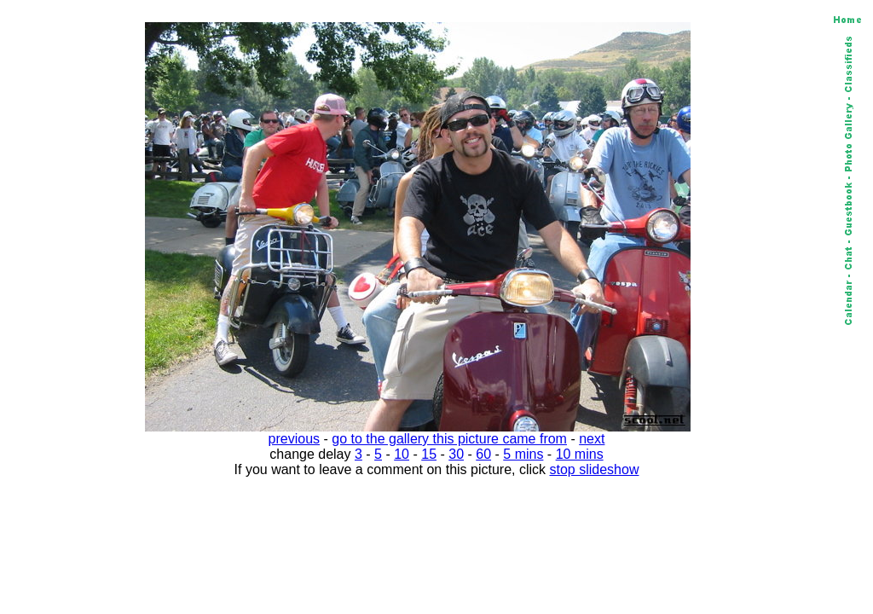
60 (483, 454)
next (591, 439)
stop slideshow (594, 469)
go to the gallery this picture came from (449, 439)
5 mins (523, 454)
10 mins (580, 454)
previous (294, 439)
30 (456, 454)
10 (401, 454)
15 (428, 454)
